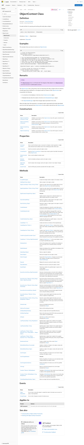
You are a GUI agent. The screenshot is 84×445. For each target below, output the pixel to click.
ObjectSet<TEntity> (49, 225)
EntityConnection (47, 95)
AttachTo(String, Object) (25, 203)
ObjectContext (43, 47)
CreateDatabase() (23, 207)
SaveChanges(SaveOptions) (25, 362)
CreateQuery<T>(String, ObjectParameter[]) (29, 239)
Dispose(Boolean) (23, 264)
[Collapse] (16, 8)
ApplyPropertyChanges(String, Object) (27, 193)
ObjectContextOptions (36, 151)
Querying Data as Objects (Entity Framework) (32, 413)
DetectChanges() (23, 257)
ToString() (22, 366)
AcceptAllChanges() (24, 179)
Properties (70, 18)
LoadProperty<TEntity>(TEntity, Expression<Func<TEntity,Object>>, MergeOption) (29, 332)
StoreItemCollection (58, 208)
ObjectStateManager (28, 100)
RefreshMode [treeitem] (5, 80)
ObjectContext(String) (24, 130)
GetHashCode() (23, 304)
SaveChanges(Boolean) (24, 356)
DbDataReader (47, 370)
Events (69, 22)
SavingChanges (23, 396)
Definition (70, 12)
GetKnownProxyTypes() (24, 308)
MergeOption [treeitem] (5, 30)
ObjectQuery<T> (47, 239)
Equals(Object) (23, 267)
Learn (21, 9)
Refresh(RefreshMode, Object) (26, 349)
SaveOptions (42, 364)
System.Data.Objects (29, 21)
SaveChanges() (23, 352)
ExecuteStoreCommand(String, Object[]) (28, 290)
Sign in (81, 1)
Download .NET (78, 5)
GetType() (22, 317)
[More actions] (63, 10)
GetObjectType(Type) (24, 313)
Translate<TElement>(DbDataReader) (27, 370)
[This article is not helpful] (79, 30)
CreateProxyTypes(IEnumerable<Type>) (28, 235)
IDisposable (28, 39)
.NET (25, 9)
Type (44, 317)
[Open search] (78, 2)
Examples (70, 13)
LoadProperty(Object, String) (26, 325)
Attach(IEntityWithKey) (24, 199)
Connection (22, 149)
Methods (70, 20)
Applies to (70, 23)
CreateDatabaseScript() (24, 211)
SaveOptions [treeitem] (5, 82)
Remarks (70, 15)
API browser (30, 9)
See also (70, 25)
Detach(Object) (23, 254)
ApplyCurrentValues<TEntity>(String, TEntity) (29, 184)
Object (26, 36)
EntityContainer (38, 105)
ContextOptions (23, 151)
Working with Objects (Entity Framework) (31, 415)
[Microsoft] (2, 2)
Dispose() (22, 262)
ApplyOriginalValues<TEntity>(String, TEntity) (29, 188)
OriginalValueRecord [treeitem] (7, 75)
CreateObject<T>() (24, 222)
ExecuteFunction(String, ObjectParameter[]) (28, 272)
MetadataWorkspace (50, 97)
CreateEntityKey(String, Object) (26, 219)
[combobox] (9, 11)
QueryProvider (23, 166)
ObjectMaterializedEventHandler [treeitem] (9, 52)
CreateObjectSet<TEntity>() (25, 225)
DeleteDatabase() (23, 248)
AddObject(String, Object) (25, 182)
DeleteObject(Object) (24, 252)
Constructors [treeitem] (6, 37)
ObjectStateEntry (48, 257)
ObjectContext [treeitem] (7, 35)
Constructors (71, 17)
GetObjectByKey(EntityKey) (25, 310)
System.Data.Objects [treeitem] (7, 16)
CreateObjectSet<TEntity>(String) (27, 230)
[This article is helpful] (78, 30)
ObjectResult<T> (49, 282)
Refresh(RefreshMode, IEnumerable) (27, 345)
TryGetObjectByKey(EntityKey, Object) (27, 379)
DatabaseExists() (23, 243)
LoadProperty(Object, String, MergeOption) (29, 320)
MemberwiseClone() (24, 341)
